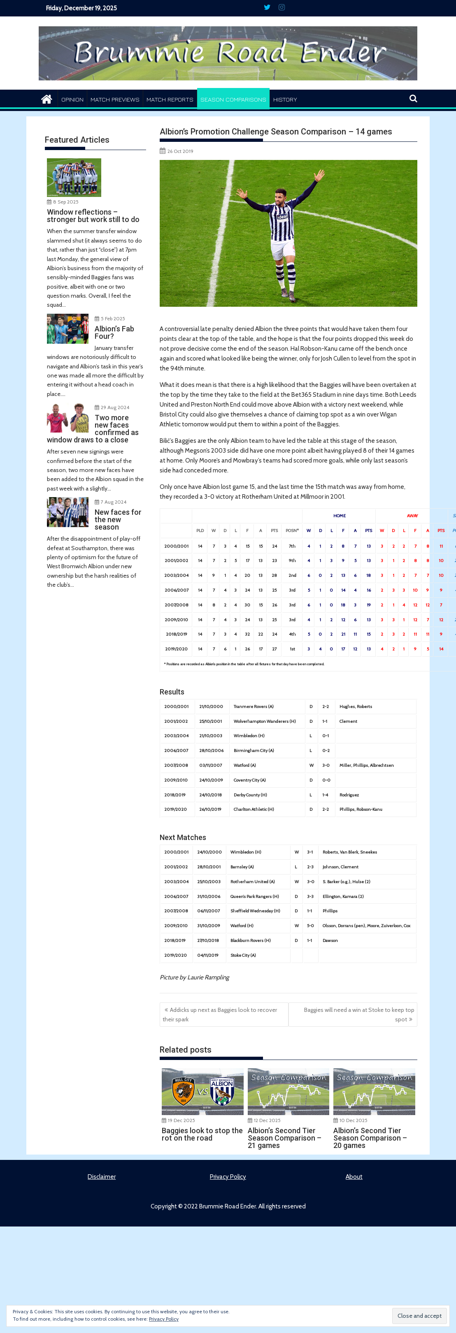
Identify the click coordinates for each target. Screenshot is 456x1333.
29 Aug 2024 (115, 406)
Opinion (72, 99)
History (285, 99)
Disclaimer (102, 1176)
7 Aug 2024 (113, 501)
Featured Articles (77, 140)
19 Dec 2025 (181, 1120)
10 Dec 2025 (354, 1120)
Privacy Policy (228, 1176)
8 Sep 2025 (66, 201)
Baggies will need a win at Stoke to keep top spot (359, 1014)
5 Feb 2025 (113, 318)
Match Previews (115, 99)
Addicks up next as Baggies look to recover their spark (220, 1014)
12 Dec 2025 (267, 1120)
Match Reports (170, 99)
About (354, 1176)
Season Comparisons (233, 99)
